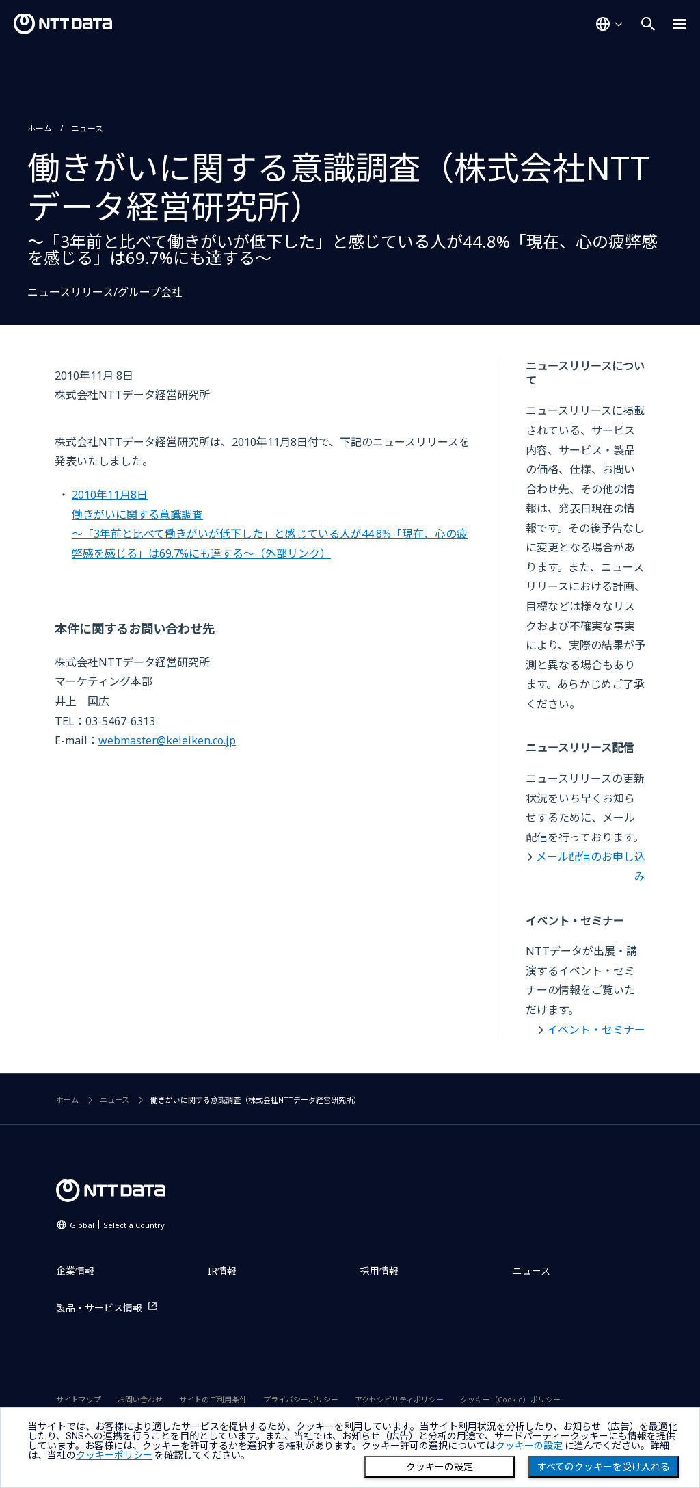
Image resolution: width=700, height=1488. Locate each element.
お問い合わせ (140, 1399)
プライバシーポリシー (300, 1399)
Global (117, 1225)
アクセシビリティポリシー (399, 1399)
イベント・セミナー (596, 1029)
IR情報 (222, 1270)
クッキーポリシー (114, 1455)
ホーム (39, 128)
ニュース (87, 128)
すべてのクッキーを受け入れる (603, 1466)
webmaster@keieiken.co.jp (167, 740)
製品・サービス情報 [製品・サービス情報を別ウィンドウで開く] (99, 1307)
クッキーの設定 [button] (529, 1445)
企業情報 (75, 1270)
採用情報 (379, 1270)
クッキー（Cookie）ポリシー (510, 1399)
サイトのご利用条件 (213, 1399)
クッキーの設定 (439, 1466)
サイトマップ (78, 1399)
